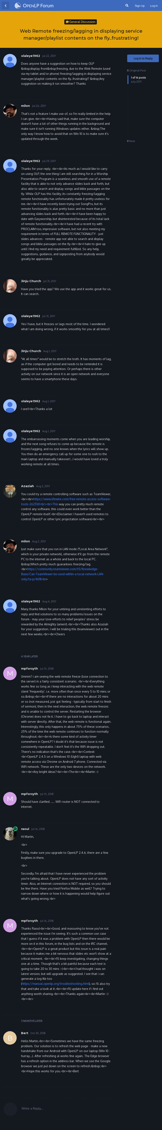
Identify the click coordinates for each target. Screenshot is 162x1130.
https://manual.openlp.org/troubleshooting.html (55, 983)
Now (131, 141)
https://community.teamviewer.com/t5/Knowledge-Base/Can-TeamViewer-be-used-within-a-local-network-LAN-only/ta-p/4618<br (62, 574)
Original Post (136, 70)
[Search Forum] (126, 5)
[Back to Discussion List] (5, 5)
